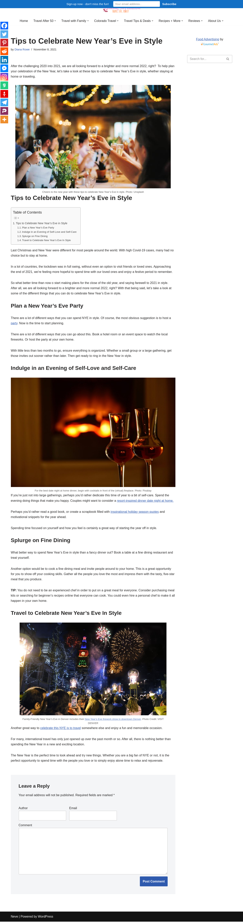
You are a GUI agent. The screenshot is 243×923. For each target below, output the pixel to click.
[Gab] (4, 85)
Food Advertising (207, 39)
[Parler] (4, 111)
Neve (14, 918)
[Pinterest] (4, 43)
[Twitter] (4, 34)
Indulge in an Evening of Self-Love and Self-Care (49, 232)
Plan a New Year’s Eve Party (38, 227)
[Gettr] (4, 94)
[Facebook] (4, 25)
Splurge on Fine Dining (35, 236)
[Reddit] (4, 51)
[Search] (205, 59)
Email (73, 809)
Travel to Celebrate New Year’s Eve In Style (46, 240)
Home (23, 20)
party (14, 323)
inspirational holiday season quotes (135, 512)
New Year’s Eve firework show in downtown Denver (113, 720)
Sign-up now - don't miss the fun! (87, 4)
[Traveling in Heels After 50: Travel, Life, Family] (121, 8)
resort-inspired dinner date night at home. (145, 501)
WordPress (45, 918)
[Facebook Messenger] (4, 68)
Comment (25, 826)
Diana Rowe (22, 49)
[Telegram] (4, 102)
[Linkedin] (4, 60)
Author (23, 809)
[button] (55, 21)
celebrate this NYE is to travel (60, 729)
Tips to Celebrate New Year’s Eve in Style (41, 223)
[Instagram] (4, 77)
